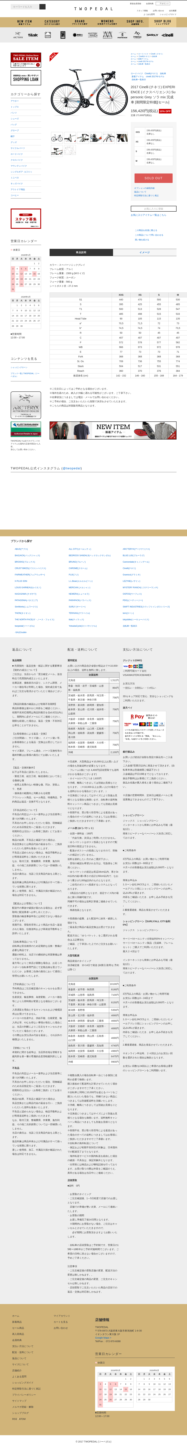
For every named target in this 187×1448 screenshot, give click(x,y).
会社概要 (171, 11)
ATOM (22, 1419)
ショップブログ (162, 22)
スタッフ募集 (141, 11)
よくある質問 (148, 14)
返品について (140, 192)
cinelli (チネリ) (167, 34)
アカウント (163, 3)
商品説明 (81, 252)
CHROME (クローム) (62, 34)
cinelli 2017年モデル (145, 61)
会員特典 (148, 4)
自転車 (154, 56)
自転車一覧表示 (144, 64)
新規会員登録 (134, 4)
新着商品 (17, 1322)
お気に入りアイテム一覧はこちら (150, 215)
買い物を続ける (140, 240)
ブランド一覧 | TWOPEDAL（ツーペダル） (25, 374)
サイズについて (20, 1364)
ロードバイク (143, 54)
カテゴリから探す (52, 22)
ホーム (133, 54)
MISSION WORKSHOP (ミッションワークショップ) (107, 34)
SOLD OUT (153, 178)
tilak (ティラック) (33, 34)
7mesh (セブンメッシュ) (137, 34)
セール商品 (18, 1328)
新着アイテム (24, 22)
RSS (14, 1419)
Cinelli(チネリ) (144, 56)
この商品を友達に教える (144, 230)
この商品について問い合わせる (147, 235)
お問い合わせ (157, 11)
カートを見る (61, 1322)
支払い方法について (23, 1346)
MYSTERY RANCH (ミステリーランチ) (92, 34)
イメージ (144, 252)
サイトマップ (19, 1400)
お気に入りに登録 (153, 208)
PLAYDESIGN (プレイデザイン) (77, 34)
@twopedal (72, 468)
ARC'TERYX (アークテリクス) (18, 34)
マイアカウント (62, 1315)
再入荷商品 (18, 1334)
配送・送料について (23, 1352)
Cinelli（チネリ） (157, 54)
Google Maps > (103, 1337)
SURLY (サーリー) (152, 34)
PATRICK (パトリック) (122, 34)
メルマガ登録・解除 (23, 1407)
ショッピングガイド (167, 14)
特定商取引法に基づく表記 (146, 195)
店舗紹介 (135, 22)
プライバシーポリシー (24, 1394)
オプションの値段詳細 (144, 188)
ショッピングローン (19, 367)
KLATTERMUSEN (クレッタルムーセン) (47, 34)
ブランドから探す (79, 22)
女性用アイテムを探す (107, 22)
